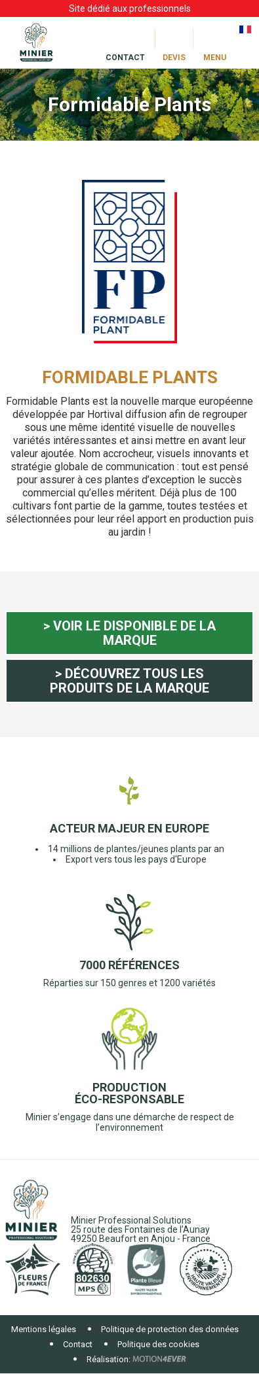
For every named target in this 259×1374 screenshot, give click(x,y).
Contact (77, 1344)
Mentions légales (43, 1329)
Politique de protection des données (170, 1329)
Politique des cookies (158, 1344)
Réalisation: (108, 1359)
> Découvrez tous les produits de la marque (129, 681)
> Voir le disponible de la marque (129, 633)
